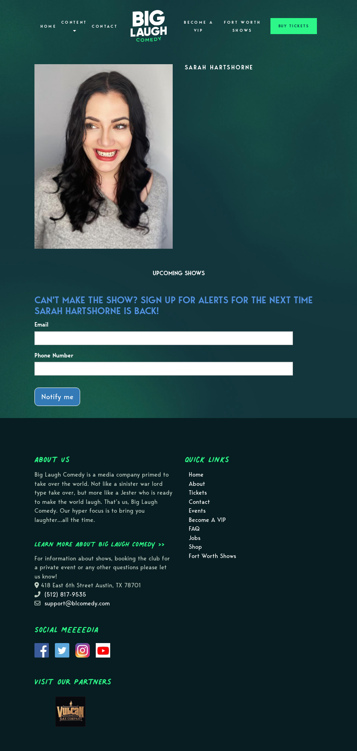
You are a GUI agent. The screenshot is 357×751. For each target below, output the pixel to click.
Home (48, 26)
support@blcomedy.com (77, 603)
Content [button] (74, 26)
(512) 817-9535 (65, 594)
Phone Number (53, 355)
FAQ (194, 528)
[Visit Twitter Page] (62, 649)
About (197, 483)
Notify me (57, 396)
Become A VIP (198, 26)
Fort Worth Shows (242, 26)
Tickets (198, 492)
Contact (105, 26)
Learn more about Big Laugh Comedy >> (99, 544)
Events (197, 510)
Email (41, 324)
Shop (195, 546)
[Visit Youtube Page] (103, 649)
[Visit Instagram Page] (82, 649)
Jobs (194, 538)
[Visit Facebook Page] (41, 649)
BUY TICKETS (293, 26)
